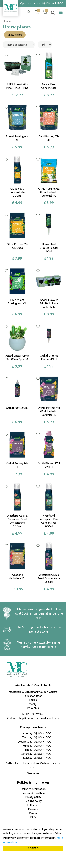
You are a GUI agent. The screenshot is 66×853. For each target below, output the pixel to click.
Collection (33, 805)
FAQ (33, 817)
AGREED (33, 848)
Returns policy (33, 801)
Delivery (33, 809)
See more (33, 773)
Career (33, 813)
